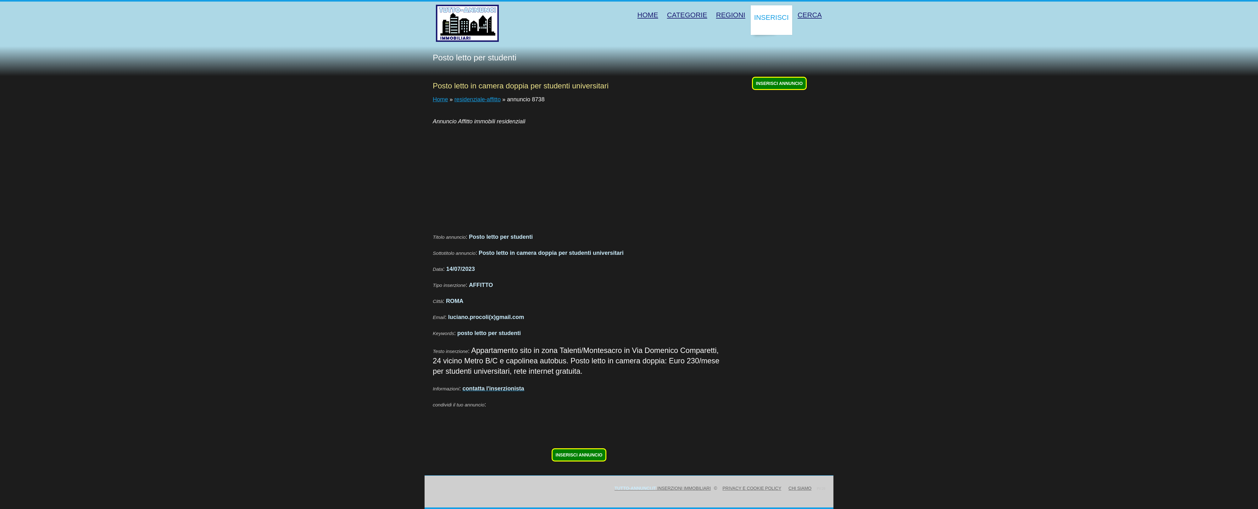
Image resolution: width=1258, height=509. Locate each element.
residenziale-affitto (477, 99)
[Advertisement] (621, 175)
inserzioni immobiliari (663, 488)
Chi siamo (799, 488)
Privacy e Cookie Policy (751, 488)
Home (440, 99)
